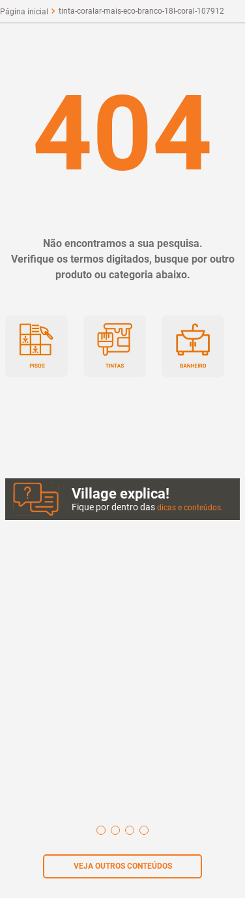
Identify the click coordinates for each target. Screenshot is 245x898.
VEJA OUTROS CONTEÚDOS (123, 866)
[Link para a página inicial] (24, 11)
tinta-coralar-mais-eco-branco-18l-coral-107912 (141, 11)
